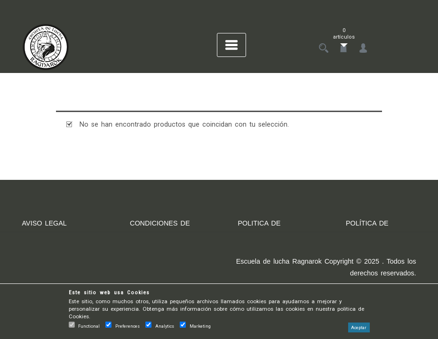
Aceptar (358, 327)
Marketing (200, 326)
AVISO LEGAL (44, 223)
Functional (89, 326)
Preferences (127, 326)
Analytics (164, 326)
